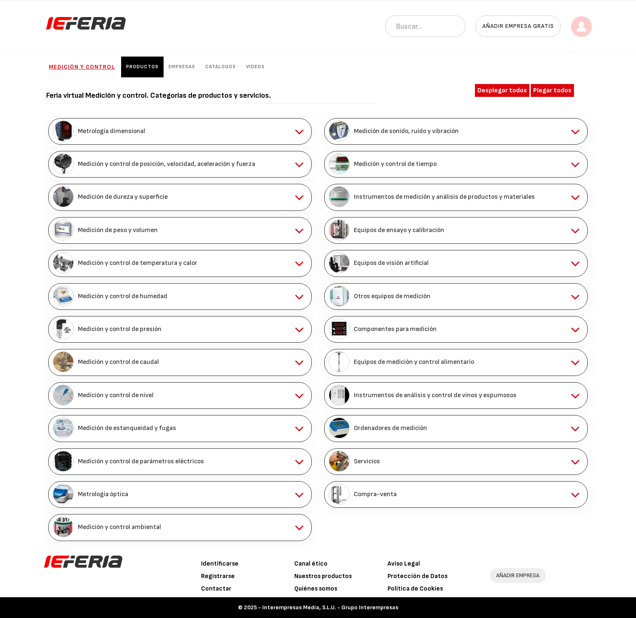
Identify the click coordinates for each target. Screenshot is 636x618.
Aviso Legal (404, 564)
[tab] (180, 131)
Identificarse (219, 564)
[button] (180, 131)
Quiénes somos (315, 589)
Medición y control (82, 66)
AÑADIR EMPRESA (517, 575)
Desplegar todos (502, 90)
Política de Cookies (415, 589)
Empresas (182, 67)
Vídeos (255, 67)
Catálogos (220, 67)
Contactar (216, 589)
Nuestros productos (323, 576)
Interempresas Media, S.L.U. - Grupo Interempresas (330, 607)
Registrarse (218, 576)
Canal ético (311, 564)
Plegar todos (552, 90)
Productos (142, 67)
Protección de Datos (417, 576)
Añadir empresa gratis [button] (518, 26)
